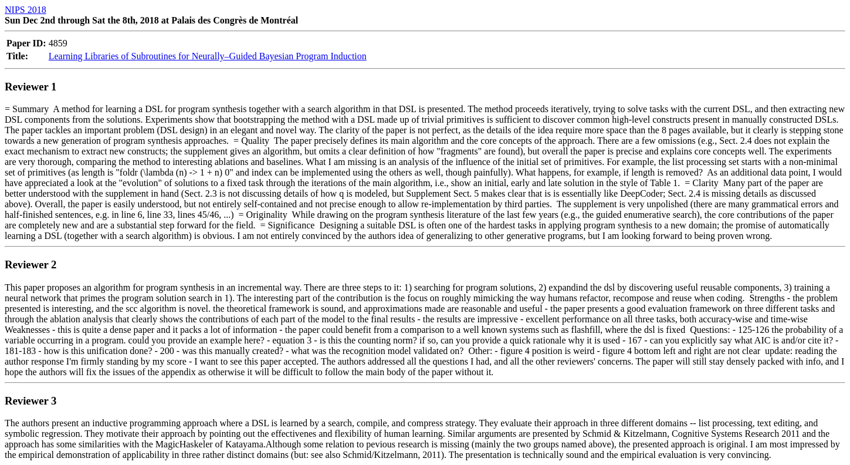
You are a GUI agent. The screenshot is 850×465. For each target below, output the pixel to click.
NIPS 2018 (25, 10)
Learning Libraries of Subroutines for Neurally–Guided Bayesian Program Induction (208, 56)
